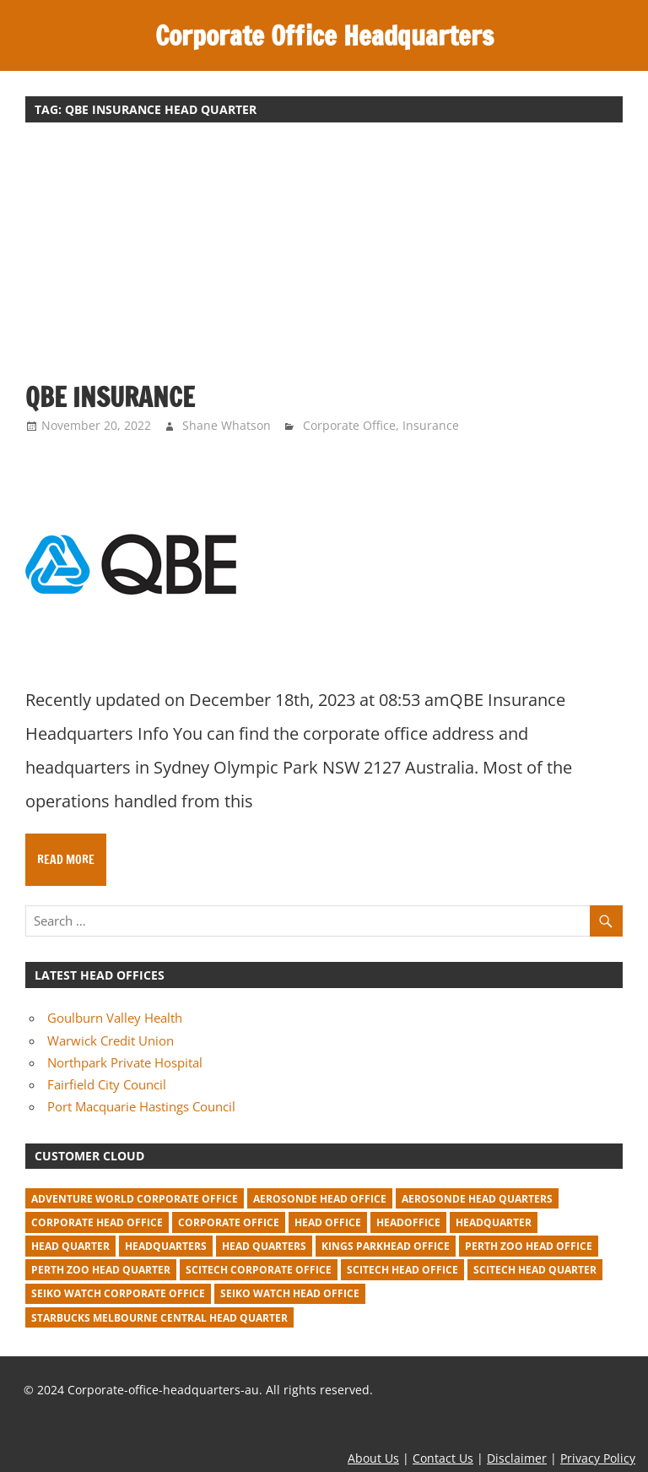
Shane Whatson (226, 425)
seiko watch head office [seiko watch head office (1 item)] (289, 1293)
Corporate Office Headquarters (324, 35)
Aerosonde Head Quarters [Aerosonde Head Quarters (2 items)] (477, 1199)
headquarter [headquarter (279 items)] (494, 1222)
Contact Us (443, 1458)
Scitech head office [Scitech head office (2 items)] (402, 1270)
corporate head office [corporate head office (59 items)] (97, 1222)
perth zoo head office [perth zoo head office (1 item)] (528, 1246)
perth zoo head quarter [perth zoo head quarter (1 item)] (100, 1270)
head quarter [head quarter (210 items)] (70, 1246)
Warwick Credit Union (110, 1040)
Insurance (430, 425)
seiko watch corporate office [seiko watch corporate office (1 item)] (118, 1293)
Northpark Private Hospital (124, 1062)
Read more (65, 859)
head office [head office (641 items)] (327, 1222)
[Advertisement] (324, 260)
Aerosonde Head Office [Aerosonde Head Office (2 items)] (319, 1199)
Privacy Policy (597, 1458)
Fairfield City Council (106, 1084)
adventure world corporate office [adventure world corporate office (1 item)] (134, 1199)
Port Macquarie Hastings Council (141, 1106)
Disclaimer (517, 1458)
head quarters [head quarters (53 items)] (264, 1246)
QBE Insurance (114, 397)
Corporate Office (349, 425)
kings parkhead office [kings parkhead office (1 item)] (385, 1246)
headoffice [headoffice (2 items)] (408, 1222)
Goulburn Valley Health (114, 1017)
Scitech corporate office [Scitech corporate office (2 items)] (259, 1270)
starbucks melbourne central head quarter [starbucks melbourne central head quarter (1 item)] (159, 1318)
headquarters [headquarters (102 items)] (166, 1246)
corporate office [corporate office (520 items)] (228, 1222)
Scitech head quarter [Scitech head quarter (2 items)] (535, 1270)
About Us (373, 1458)
